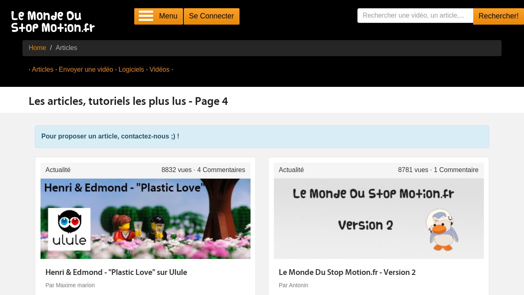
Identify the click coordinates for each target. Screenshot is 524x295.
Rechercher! (499, 16)
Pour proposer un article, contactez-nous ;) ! (110, 136)
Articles (42, 69)
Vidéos (159, 69)
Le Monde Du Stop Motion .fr (55, 22)
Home (37, 47)
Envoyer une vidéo (86, 69)
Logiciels (131, 69)
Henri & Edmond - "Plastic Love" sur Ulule (116, 273)
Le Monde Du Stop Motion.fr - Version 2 (347, 273)
